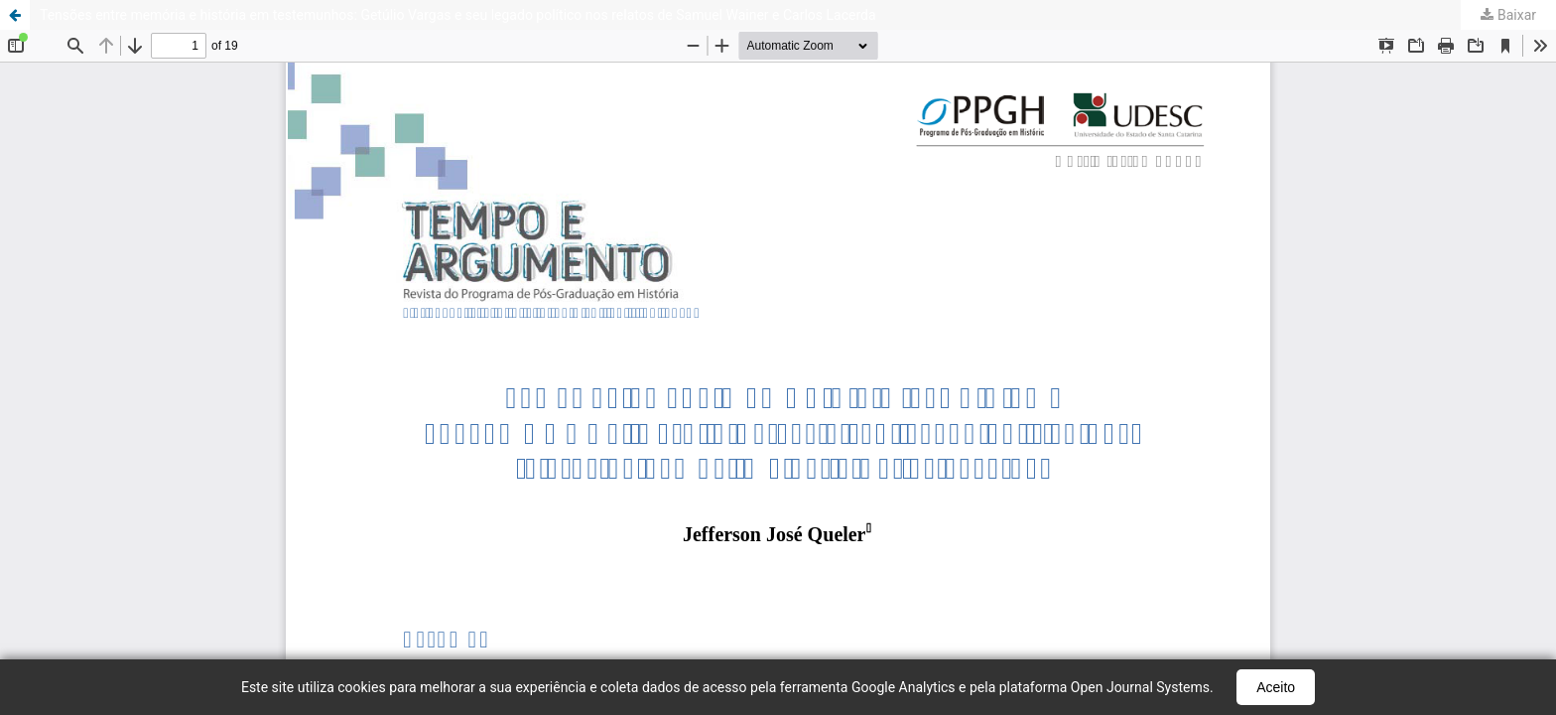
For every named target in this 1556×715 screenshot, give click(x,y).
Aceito (1275, 687)
